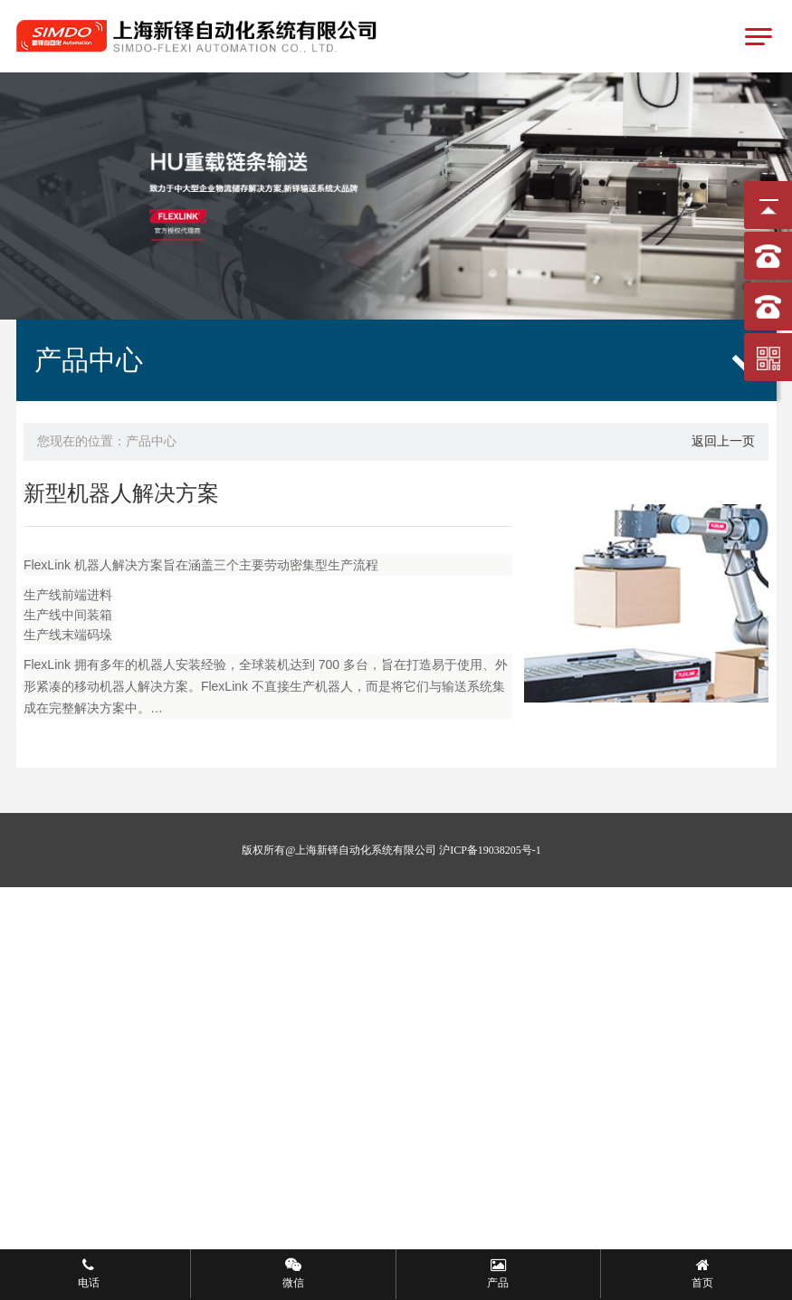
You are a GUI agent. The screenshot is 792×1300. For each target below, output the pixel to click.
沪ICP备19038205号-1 (490, 850)
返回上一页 (723, 441)
